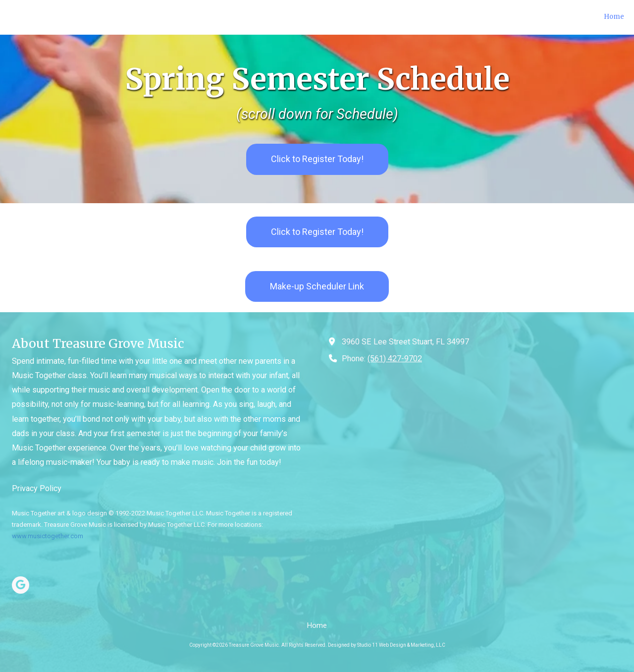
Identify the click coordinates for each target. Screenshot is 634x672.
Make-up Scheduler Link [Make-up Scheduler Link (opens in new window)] (317, 286)
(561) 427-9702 (395, 358)
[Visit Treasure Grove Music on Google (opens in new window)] (20, 585)
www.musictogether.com (47, 536)
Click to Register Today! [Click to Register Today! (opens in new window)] (317, 159)
